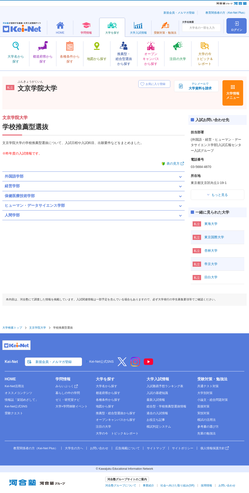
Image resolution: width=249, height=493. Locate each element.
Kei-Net (11, 362)
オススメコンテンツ (18, 393)
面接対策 (203, 406)
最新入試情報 (156, 400)
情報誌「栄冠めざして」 (21, 400)
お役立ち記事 (156, 419)
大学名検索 (188, 22)
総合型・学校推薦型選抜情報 (166, 406)
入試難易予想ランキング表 (165, 386)
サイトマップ (156, 448)
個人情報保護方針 (212, 448)
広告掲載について (127, 448)
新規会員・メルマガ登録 (179, 12)
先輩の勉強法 (206, 433)
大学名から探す (106, 386)
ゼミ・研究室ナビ (67, 400)
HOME (10, 379)
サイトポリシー (182, 448)
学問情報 (62, 379)
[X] (122, 365)
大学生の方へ (74, 448)
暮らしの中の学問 (67, 393)
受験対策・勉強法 (212, 379)
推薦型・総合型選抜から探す (116, 413)
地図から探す (105, 406)
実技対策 (203, 413)
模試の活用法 (206, 419)
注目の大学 (103, 426)
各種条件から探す (108, 400)
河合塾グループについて (120, 485)
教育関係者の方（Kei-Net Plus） (226, 12)
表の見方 (173, 163)
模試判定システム (159, 426)
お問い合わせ (99, 448)
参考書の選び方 (208, 426)
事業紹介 (148, 485)
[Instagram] (135, 365)
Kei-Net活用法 (14, 386)
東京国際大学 (214, 237)
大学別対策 (205, 393)
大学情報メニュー (232, 95)
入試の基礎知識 (157, 393)
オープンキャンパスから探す (116, 419)
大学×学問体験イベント (71, 406)
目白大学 (211, 277)
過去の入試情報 (157, 413)
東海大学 (211, 224)
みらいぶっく (64, 386)
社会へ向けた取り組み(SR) (177, 485)
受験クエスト (14, 413)
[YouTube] (148, 365)
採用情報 (206, 485)
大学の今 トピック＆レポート (117, 433)
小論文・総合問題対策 (212, 400)
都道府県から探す (108, 393)
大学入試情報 (158, 379)
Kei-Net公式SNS (101, 361)
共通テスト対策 (208, 386)
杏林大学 (211, 250)
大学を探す (105, 379)
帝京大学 (211, 264)
